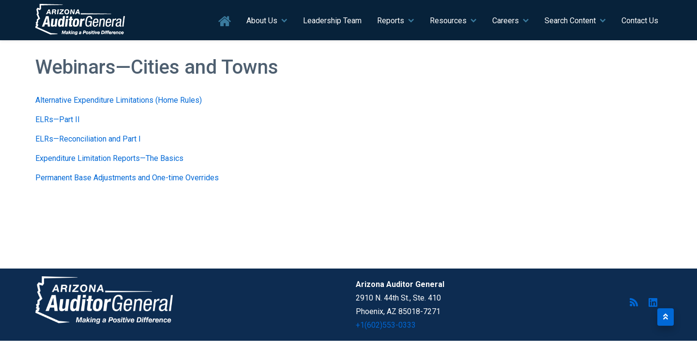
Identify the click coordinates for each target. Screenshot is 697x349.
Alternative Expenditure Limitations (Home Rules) (118, 100)
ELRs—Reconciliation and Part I (88, 138)
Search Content (570, 20)
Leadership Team (332, 20)
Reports (390, 20)
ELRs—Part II (57, 119)
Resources (448, 20)
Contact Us (639, 20)
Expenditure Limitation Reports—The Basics (109, 158)
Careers (505, 20)
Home (224, 21)
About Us (261, 20)
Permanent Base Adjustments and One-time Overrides (127, 177)
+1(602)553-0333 (386, 325)
